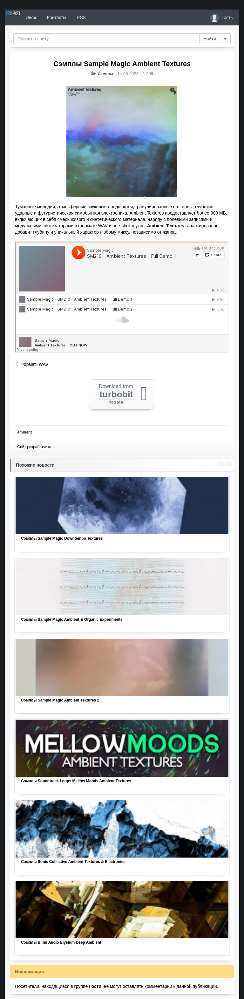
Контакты (78, 17)
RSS (103, 17)
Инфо (53, 17)
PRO (24, 17)
